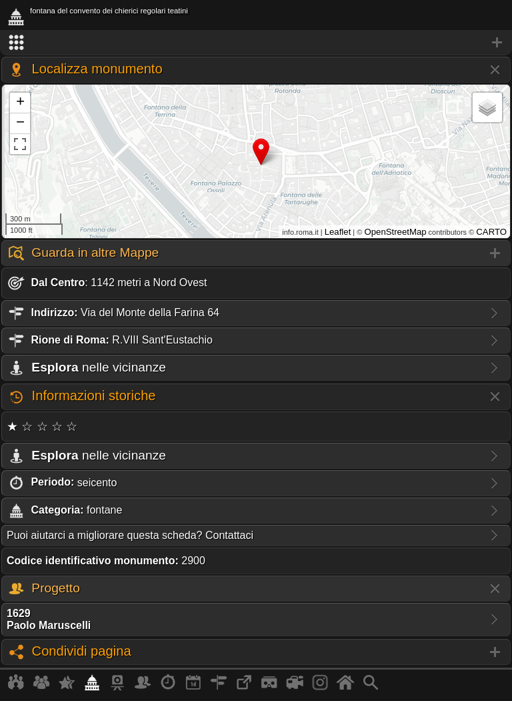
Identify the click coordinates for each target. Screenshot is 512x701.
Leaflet (338, 232)
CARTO (491, 232)
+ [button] (20, 103)
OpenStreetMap (395, 232)
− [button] (20, 123)
